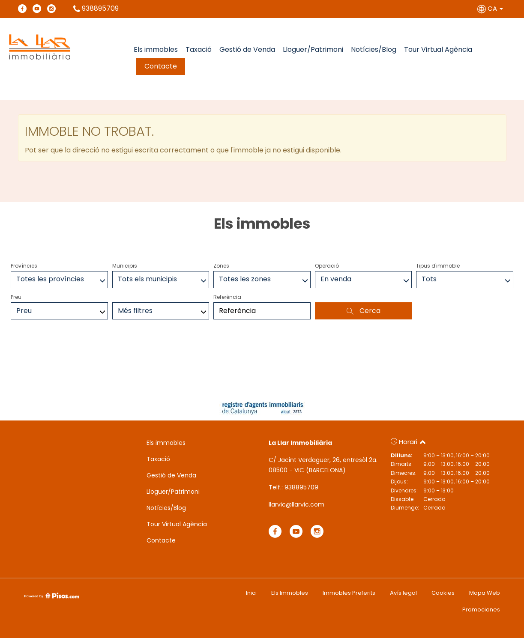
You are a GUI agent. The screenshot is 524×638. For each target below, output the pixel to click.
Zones (221, 265)
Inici (251, 593)
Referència (227, 297)
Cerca (363, 311)
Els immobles (156, 49)
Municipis (124, 265)
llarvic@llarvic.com (296, 504)
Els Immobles (289, 593)
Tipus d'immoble (438, 265)
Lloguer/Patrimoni (313, 49)
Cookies (443, 593)
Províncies (24, 265)
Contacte (160, 66)
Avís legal (403, 593)
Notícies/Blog (373, 49)
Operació (327, 265)
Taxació (199, 49)
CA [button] (491, 8)
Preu (16, 297)
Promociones (481, 609)
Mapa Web (484, 593)
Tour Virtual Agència (438, 49)
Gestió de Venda (247, 49)
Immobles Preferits (349, 593)
